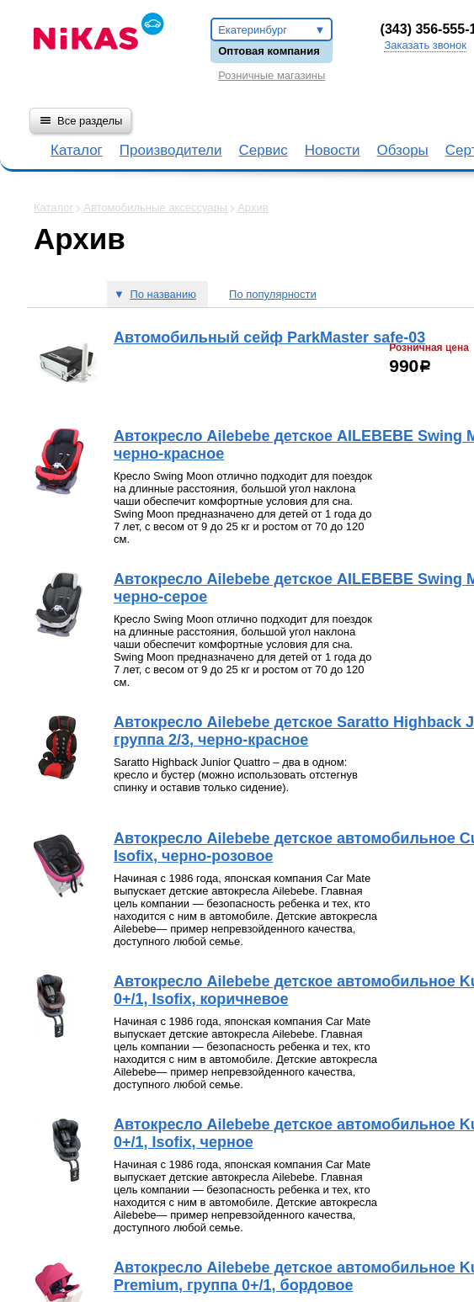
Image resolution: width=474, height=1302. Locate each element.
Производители (171, 150)
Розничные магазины (271, 75)
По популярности (273, 294)
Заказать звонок (425, 45)
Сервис (262, 150)
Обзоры (403, 150)
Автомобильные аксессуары (155, 207)
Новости (332, 150)
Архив (252, 207)
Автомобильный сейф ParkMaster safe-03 (269, 337)
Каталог (77, 150)
